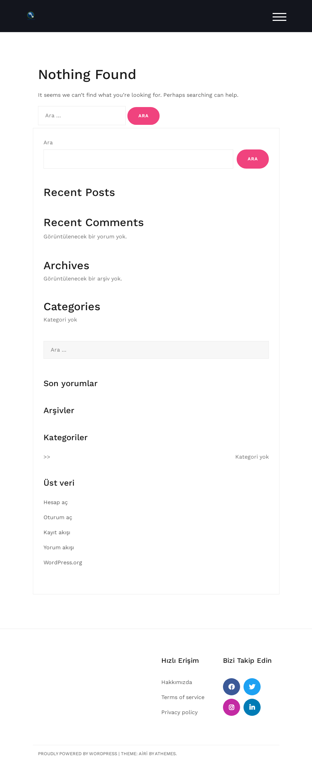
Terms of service (182, 697)
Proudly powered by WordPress (77, 753)
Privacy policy (179, 712)
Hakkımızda (176, 682)
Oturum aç (57, 517)
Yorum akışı (58, 547)
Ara (48, 142)
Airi (143, 753)
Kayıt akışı (56, 532)
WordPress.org (62, 562)
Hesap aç (55, 502)
